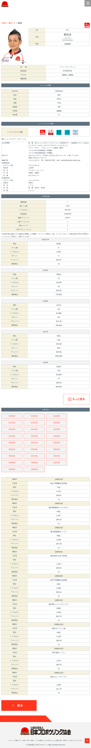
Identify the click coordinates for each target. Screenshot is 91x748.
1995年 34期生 (67, 75)
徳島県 (59, 111)
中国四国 (67, 44)
